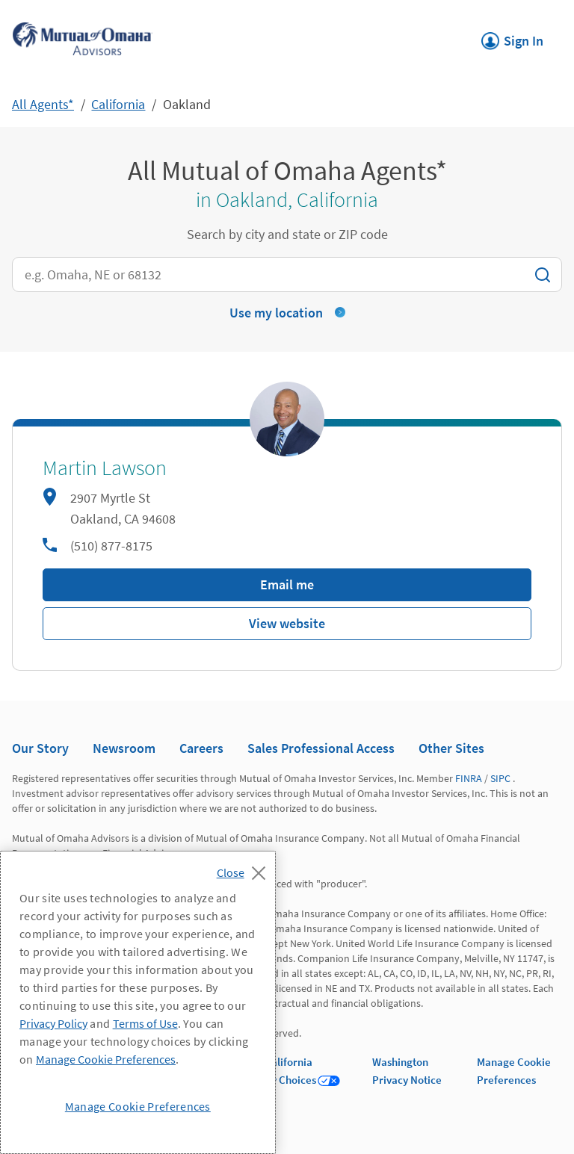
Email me (287, 584)
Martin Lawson (105, 468)
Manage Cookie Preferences (106, 1059)
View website (287, 623)
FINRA (468, 778)
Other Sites (451, 748)
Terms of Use (145, 1023)
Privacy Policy (53, 1023)
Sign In (512, 36)
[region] (138, 1002)
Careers (201, 748)
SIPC (500, 778)
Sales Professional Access (321, 748)
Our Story (40, 748)
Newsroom (124, 748)
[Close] (245, 868)
